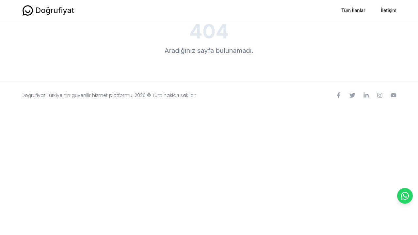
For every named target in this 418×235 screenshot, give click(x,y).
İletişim (388, 10)
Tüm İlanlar (353, 10)
